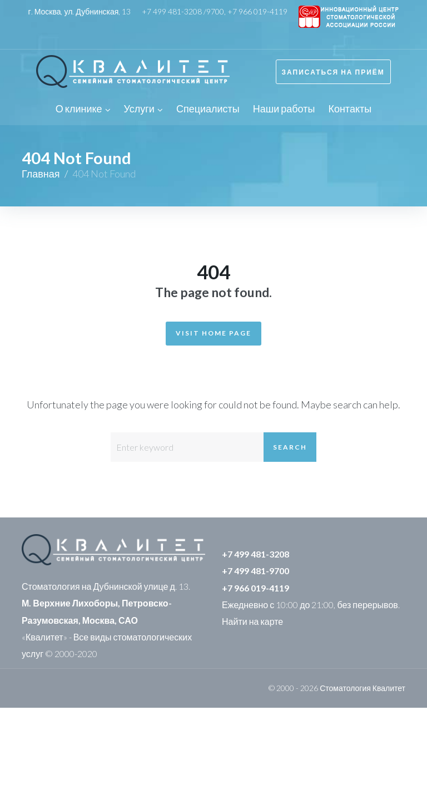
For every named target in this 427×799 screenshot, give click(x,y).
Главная (41, 173)
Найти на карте (252, 621)
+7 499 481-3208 (255, 554)
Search (290, 447)
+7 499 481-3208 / (174, 11)
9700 (215, 11)
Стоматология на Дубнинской (82, 586)
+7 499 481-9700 (255, 570)
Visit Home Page (213, 333)
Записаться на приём (333, 72)
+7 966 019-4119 (257, 11)
